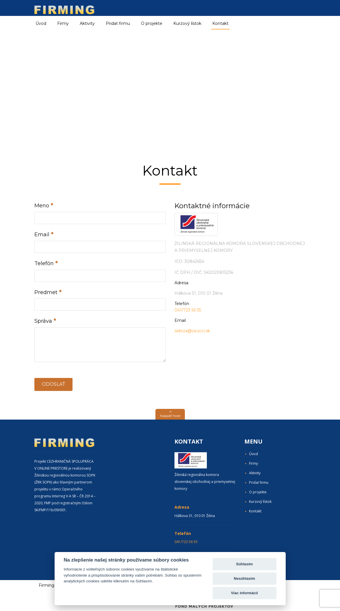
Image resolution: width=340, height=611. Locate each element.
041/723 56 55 (187, 310)
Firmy (253, 463)
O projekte (151, 23)
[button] (170, 414)
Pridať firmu (118, 23)
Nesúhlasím (244, 578)
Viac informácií (244, 593)
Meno (41, 205)
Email (41, 234)
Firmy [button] (63, 23)
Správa (43, 321)
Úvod (41, 23)
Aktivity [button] (87, 23)
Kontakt (220, 23)
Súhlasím (244, 564)
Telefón (44, 263)
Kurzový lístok (187, 23)
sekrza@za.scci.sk (192, 330)
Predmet (45, 292)
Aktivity (255, 472)
